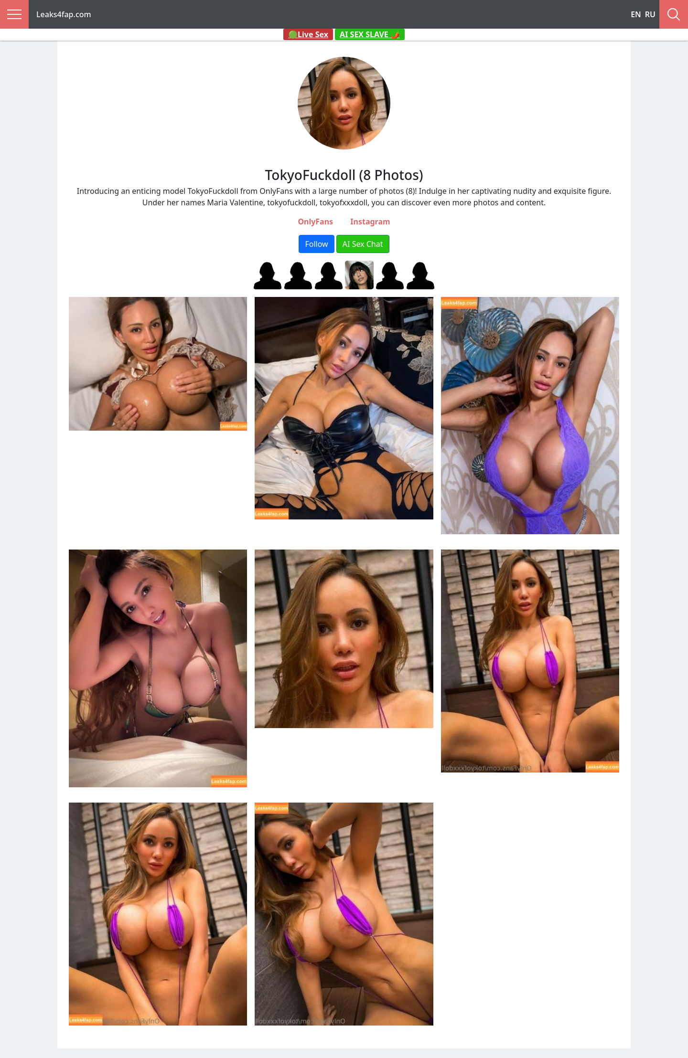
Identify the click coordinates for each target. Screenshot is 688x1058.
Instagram (370, 221)
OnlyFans (315, 221)
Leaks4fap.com (63, 14)
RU (650, 14)
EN (636, 14)
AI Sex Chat (363, 244)
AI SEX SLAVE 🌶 (370, 34)
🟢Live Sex (308, 34)
